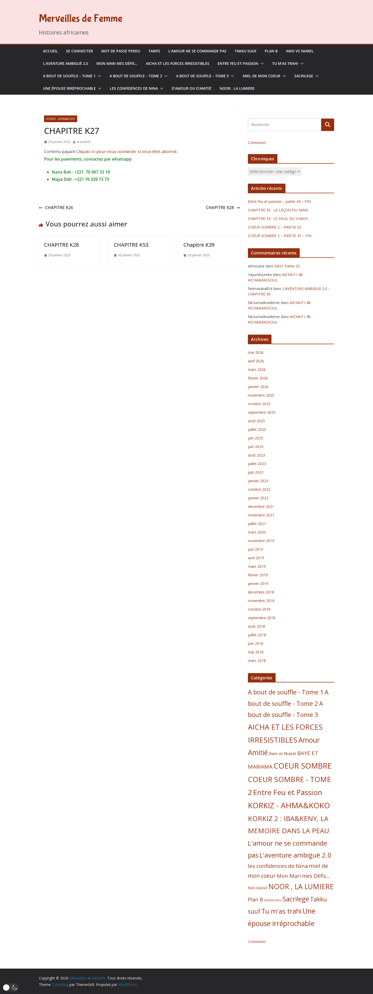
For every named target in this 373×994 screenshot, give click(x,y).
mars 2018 (257, 660)
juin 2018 (255, 643)
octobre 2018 (259, 609)
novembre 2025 (261, 395)
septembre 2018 (261, 617)
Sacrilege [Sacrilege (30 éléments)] (296, 898)
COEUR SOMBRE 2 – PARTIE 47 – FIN (279, 235)
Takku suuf (245, 51)
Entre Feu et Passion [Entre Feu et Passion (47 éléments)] (287, 792)
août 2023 (256, 455)
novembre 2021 (261, 515)
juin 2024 (255, 446)
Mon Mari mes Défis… (117, 63)
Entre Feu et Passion (238, 63)
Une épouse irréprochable (69, 88)
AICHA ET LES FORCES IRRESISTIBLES (177, 63)
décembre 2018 (261, 592)
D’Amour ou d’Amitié (191, 88)
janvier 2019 (258, 583)
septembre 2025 (261, 412)
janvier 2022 (258, 497)
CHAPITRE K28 (223, 207)
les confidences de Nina (134, 88)
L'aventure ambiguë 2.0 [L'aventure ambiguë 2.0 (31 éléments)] (296, 855)
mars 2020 (257, 532)
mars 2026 (257, 369)
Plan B (271, 51)
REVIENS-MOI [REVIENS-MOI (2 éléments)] (273, 900)
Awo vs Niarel (300, 51)
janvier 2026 (258, 386)
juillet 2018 (257, 634)
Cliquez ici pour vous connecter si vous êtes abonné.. (127, 151)
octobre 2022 (259, 489)
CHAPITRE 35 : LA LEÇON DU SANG (278, 210)
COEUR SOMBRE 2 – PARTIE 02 (274, 227)
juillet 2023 (257, 463)
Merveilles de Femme (80, 18)
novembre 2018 (261, 600)
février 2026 (258, 378)
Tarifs (154, 51)
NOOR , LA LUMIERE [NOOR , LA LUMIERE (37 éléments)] (301, 886)
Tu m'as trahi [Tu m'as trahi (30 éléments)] (281, 911)
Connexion (257, 142)
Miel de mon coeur (261, 75)
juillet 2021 (257, 523)
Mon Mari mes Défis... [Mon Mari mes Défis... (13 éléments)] (303, 875)
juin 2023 (255, 472)
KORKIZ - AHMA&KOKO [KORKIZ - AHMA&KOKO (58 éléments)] (289, 805)
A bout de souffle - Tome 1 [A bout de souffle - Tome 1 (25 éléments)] (286, 692)
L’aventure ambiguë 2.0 (65, 63)
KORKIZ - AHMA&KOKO (60, 119)
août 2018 (256, 626)
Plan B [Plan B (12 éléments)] (255, 899)
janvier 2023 (258, 480)
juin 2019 (255, 549)
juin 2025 (255, 438)
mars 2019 (257, 566)
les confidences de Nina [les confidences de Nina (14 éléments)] (278, 865)
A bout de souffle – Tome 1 (69, 75)
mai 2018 (255, 652)
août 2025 (256, 420)
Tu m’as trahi (285, 63)
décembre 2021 (261, 506)
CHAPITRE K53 (131, 244)
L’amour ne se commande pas (197, 51)
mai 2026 (255, 352)
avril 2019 (256, 557)
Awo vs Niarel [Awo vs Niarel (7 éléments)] (282, 753)
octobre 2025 (259, 403)
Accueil (50, 51)
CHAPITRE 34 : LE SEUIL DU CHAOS (278, 218)
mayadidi (83, 142)
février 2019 (258, 574)
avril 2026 (256, 360)
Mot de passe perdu (120, 51)
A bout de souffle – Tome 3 (202, 75)
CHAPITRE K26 (56, 207)
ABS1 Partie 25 (287, 266)
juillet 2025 (257, 429)
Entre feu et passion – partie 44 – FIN (279, 201)
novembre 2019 (261, 540)
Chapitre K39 (198, 244)
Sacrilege (303, 75)
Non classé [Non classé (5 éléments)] (257, 887)
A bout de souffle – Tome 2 (136, 75)
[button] (261, 63)
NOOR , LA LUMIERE (237, 88)
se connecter (79, 51)
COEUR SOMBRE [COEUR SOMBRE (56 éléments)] (303, 766)
